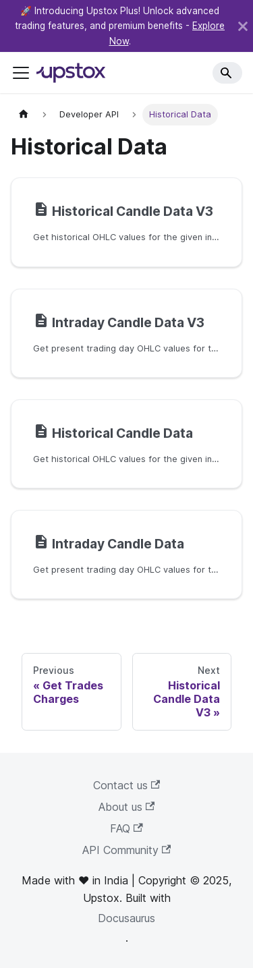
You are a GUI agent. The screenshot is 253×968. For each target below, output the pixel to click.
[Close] (243, 26)
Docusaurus (126, 918)
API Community (126, 850)
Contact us (126, 785)
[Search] (227, 73)
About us (126, 807)
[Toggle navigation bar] (21, 73)
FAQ (126, 828)
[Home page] (23, 114)
